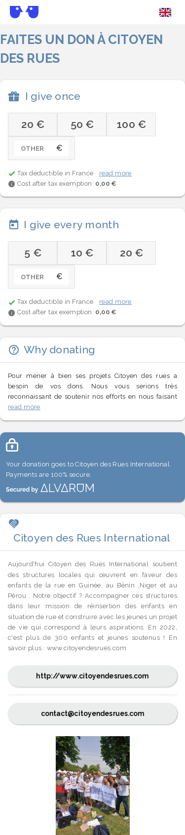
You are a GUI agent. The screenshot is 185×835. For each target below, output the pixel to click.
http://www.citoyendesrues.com (92, 676)
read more (115, 173)
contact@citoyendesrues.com (93, 713)
